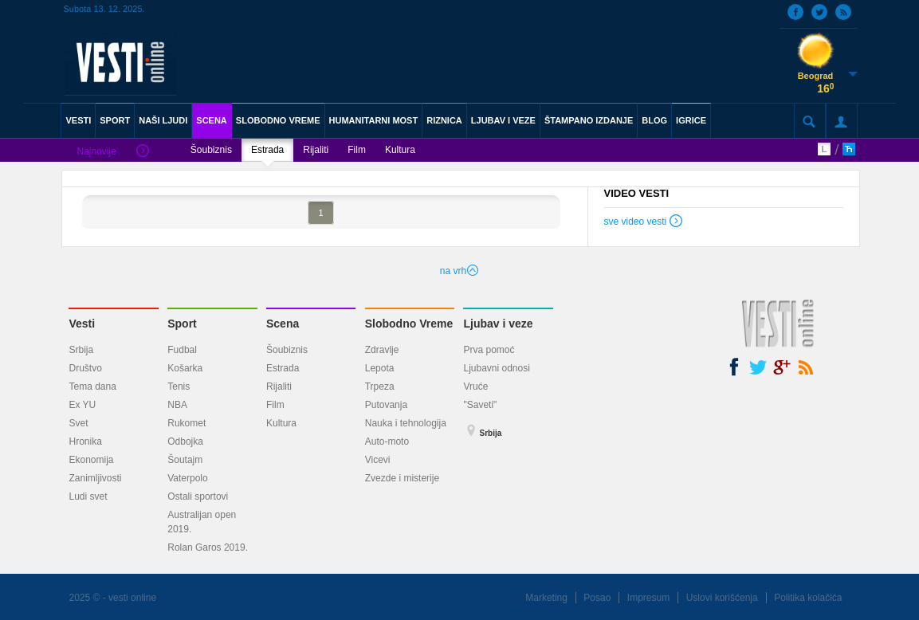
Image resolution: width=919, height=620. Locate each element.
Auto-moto (387, 441)
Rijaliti (315, 149)
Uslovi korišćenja (722, 597)
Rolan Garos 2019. (207, 547)
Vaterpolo (187, 478)
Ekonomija (91, 459)
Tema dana (92, 386)
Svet (78, 423)
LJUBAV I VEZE (503, 120)
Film (357, 149)
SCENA (211, 120)
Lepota (380, 368)
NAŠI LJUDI (163, 120)
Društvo (85, 368)
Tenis (178, 386)
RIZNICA (444, 120)
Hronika (85, 441)
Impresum (648, 597)
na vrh (459, 271)
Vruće (475, 386)
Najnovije (112, 152)
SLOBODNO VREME (278, 120)
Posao (597, 597)
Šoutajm (184, 459)
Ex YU (82, 404)
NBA (177, 404)
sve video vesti (644, 223)
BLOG (654, 120)
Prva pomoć (488, 349)
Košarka (184, 368)
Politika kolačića (808, 597)
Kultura (400, 149)
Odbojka (185, 441)
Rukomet (186, 423)
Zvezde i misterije (402, 478)
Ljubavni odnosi (496, 368)
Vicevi (378, 459)
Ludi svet (88, 496)
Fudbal (182, 349)
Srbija (81, 349)
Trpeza (380, 386)
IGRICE (691, 120)
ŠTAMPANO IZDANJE (588, 120)
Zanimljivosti (95, 478)
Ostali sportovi (197, 496)
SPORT (115, 120)
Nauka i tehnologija (405, 423)
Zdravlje (382, 349)
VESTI (78, 120)
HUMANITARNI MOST (373, 120)
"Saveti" (480, 404)
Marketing (546, 597)
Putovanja (386, 404)
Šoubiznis (211, 149)
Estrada (267, 149)
